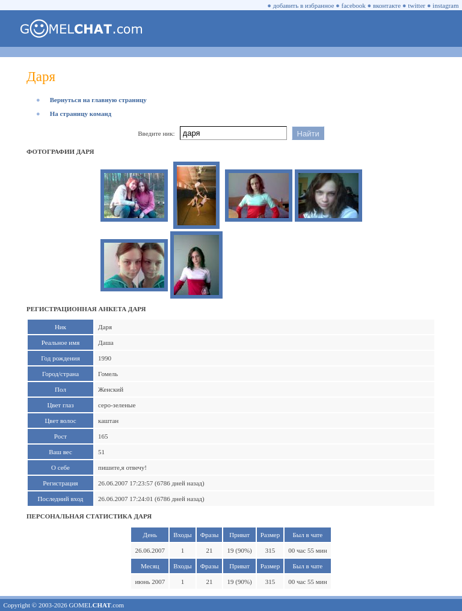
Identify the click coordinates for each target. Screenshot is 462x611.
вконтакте (387, 5)
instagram (445, 5)
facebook (354, 5)
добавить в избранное (303, 5)
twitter (416, 5)
